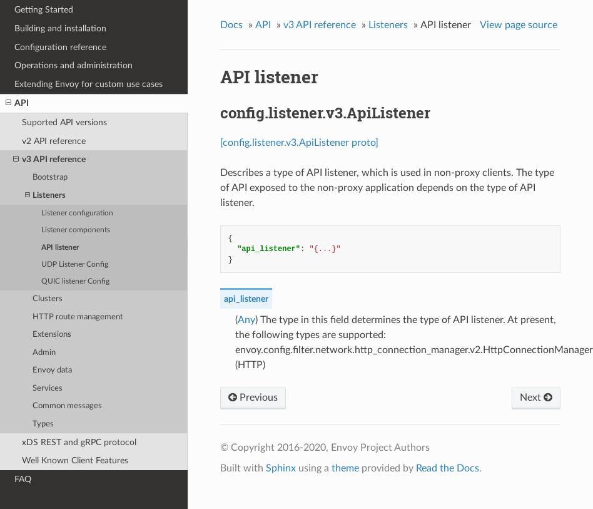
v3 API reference (49, 159)
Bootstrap (50, 177)
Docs (231, 25)
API (17, 103)
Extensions (52, 335)
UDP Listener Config (74, 264)
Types (43, 424)
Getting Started (43, 9)
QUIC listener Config (75, 281)
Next (536, 398)
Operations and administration (73, 65)
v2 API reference (54, 141)
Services (48, 388)
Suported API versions (64, 122)
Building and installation (60, 28)
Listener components (75, 230)
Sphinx (281, 468)
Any (246, 320)
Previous (253, 398)
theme (345, 468)
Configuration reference (60, 47)
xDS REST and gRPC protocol (79, 442)
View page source (518, 25)
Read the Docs (447, 468)
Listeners (45, 195)
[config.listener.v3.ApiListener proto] (299, 143)
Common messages (67, 406)
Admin (44, 353)
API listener (60, 247)
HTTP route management (78, 317)
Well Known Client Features (75, 460)
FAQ (22, 479)
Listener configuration (77, 213)
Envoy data (52, 370)
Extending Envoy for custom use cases (88, 84)
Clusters (48, 299)
